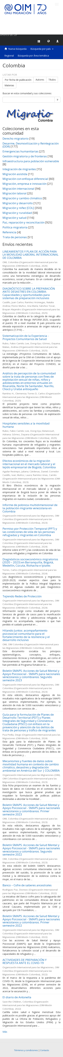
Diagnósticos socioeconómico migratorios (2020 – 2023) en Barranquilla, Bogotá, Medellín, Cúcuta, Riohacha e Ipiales (30, 562)
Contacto (44, 1050)
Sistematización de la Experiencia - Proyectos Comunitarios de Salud (26, 337)
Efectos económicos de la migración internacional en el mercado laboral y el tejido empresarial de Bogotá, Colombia (29, 464)
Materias (9, 85)
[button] (49, 41)
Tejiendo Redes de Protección (22, 596)
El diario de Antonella (17, 997)
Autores (40, 79)
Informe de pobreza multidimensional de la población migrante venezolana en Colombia (30, 508)
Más (5, 1031)
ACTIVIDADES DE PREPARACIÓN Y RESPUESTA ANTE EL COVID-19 (25, 961)
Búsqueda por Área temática (33, 55)
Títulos (52, 79)
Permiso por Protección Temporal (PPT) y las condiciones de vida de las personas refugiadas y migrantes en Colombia (30, 532)
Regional (9, 55)
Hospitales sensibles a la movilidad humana (26, 425)
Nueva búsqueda (17, 48)
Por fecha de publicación (18, 79)
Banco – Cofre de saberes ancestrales (27, 885)
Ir (57, 99)
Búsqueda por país (41, 48)
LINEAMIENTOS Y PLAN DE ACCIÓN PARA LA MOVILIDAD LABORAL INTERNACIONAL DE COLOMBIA (30, 255)
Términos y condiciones (26, 1050)
